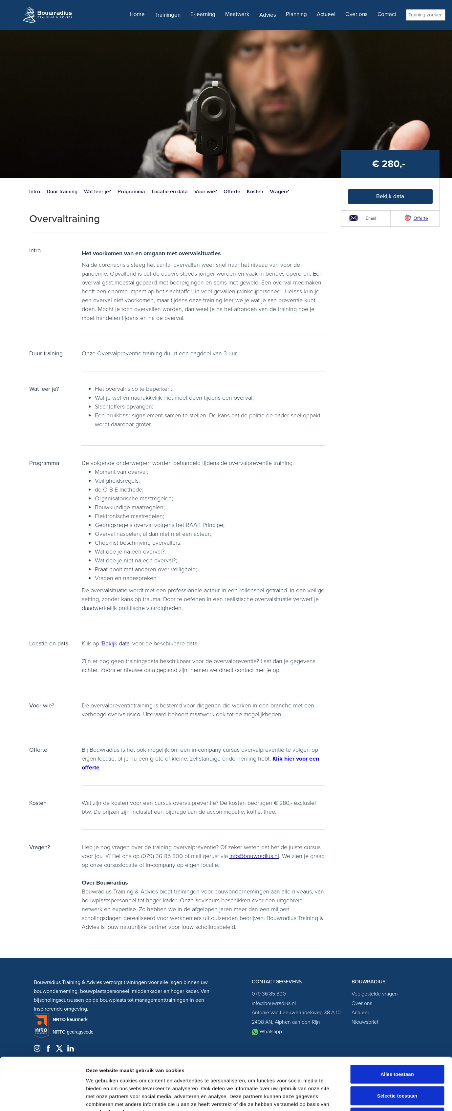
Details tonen (354, 1098)
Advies (267, 15)
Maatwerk (237, 14)
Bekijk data (390, 196)
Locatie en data (170, 191)
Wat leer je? (97, 191)
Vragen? (279, 191)
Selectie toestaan (397, 1046)
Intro (34, 191)
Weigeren (397, 1068)
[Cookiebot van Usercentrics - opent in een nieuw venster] (42, 1098)
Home (137, 14)
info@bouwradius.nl (254, 856)
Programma (131, 191)
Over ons (356, 14)
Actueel (326, 14)
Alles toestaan (397, 1025)
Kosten (255, 191)
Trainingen (168, 15)
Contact (386, 14)
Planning (296, 14)
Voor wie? (205, 191)
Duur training (62, 191)
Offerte (232, 191)
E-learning (202, 14)
